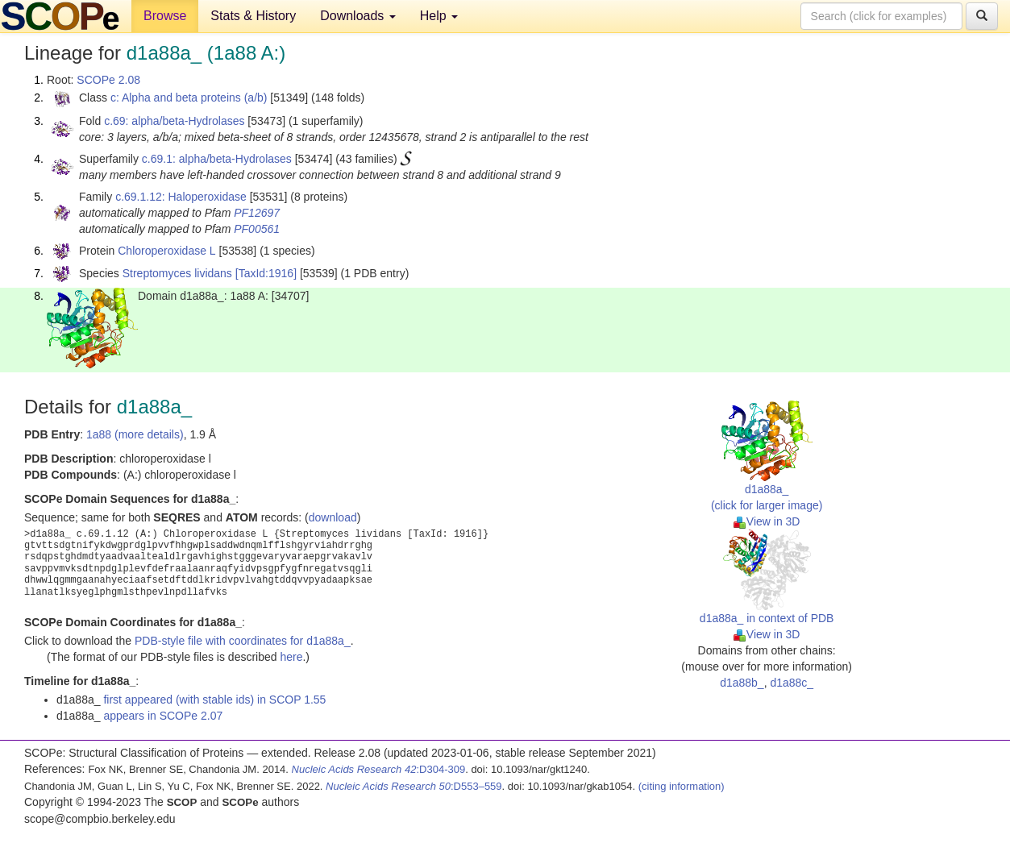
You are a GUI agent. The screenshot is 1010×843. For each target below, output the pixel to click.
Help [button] (439, 16)
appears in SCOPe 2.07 (162, 715)
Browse (164, 16)
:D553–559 (414, 786)
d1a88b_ (742, 682)
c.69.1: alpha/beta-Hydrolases (217, 158)
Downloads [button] (358, 16)
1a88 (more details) (135, 434)
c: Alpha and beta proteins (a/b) (189, 97)
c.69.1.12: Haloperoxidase (181, 196)
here (291, 656)
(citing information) (681, 786)
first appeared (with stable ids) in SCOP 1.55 (214, 699)
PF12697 (257, 212)
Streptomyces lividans (177, 273)
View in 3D (767, 521)
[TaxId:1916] (266, 273)
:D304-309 (379, 769)
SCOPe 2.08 (108, 79)
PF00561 (257, 228)
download (333, 517)
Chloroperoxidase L (166, 250)
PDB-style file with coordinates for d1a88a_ (243, 640)
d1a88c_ (791, 682)
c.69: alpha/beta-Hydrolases (174, 120)
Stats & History (253, 16)
